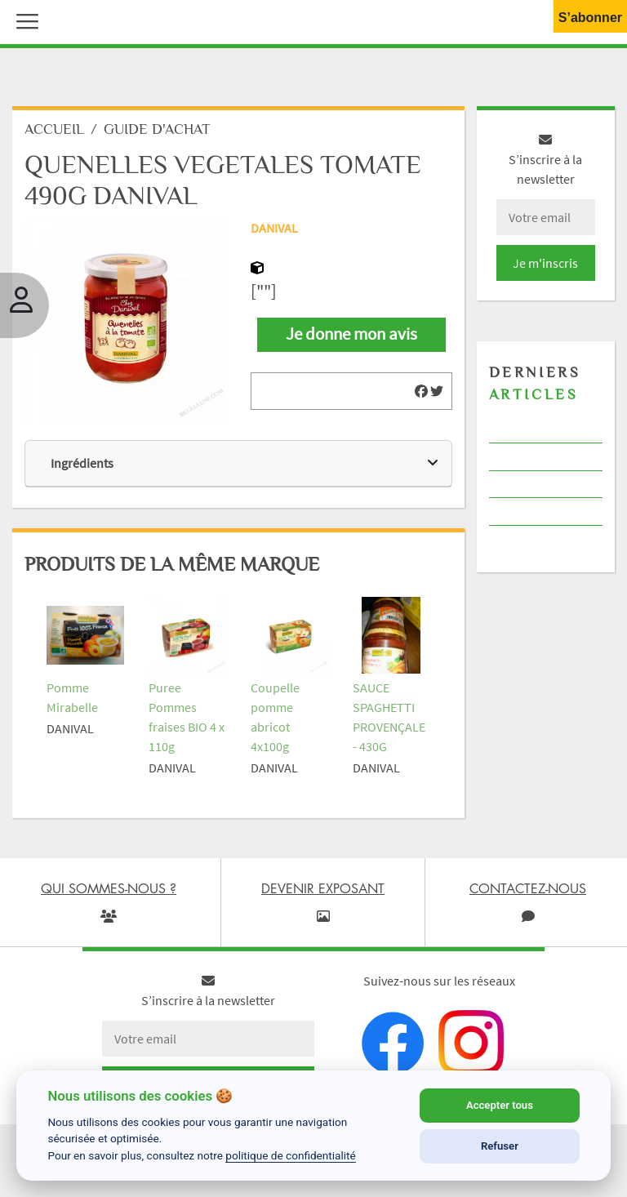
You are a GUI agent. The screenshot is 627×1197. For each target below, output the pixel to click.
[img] (421, 391)
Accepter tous (499, 1105)
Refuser (499, 1146)
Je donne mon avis (351, 334)
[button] (23, 19)
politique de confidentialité (290, 1155)
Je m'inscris (545, 263)
